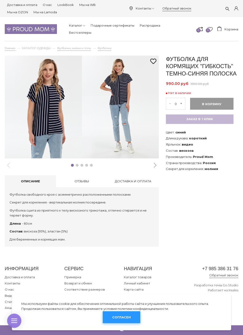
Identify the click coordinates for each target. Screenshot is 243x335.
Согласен (121, 317)
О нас (47, 5)
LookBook (65, 5)
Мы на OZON (17, 12)
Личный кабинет (137, 283)
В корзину (211, 104)
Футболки (104, 48)
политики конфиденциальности (142, 309)
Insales (233, 290)
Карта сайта (134, 289)
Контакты (145, 8)
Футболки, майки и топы (74, 48)
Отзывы (82, 181)
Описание (30, 181)
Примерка (72, 277)
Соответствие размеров (84, 289)
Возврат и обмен (78, 283)
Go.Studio (230, 285)
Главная (10, 48)
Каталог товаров (137, 277)
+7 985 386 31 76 (220, 268)
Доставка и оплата (22, 5)
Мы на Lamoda (45, 12)
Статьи (10, 302)
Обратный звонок (176, 8)
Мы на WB (87, 5)
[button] (72, 165)
